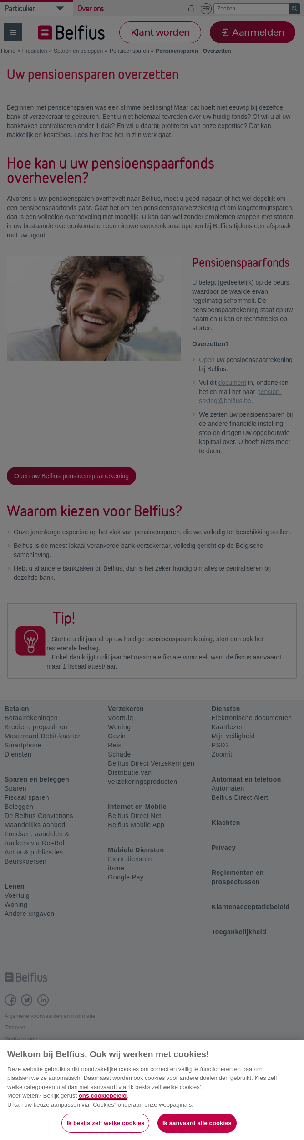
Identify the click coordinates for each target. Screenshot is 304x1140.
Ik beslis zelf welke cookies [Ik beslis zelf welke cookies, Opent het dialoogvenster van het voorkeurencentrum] (105, 1123)
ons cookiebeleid (103, 1095)
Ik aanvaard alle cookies (197, 1123)
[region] (152, 1090)
